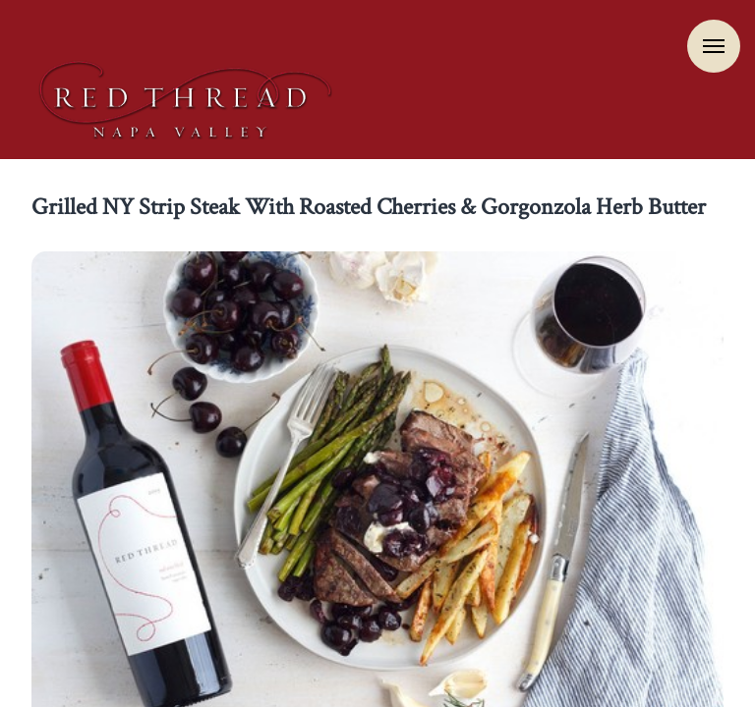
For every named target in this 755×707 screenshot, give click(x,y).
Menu (713, 46)
